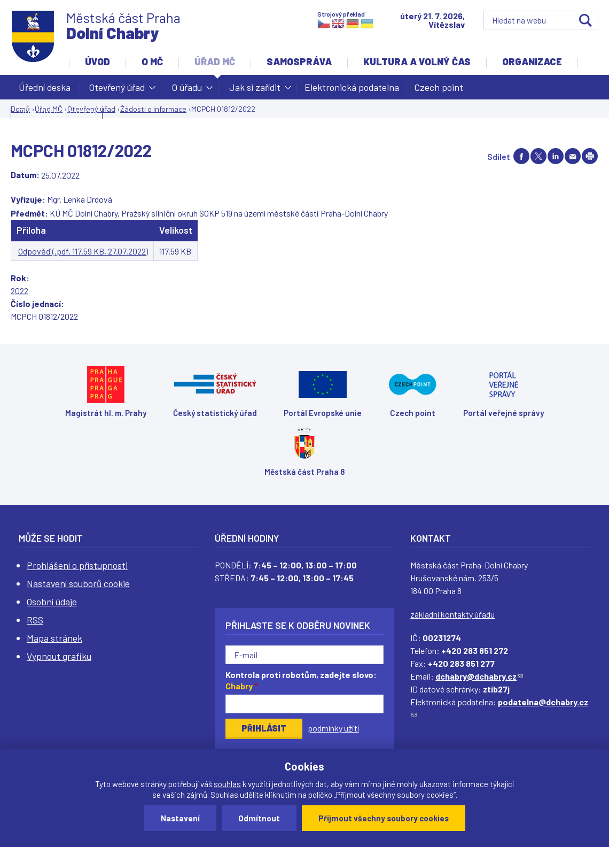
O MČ (152, 61)
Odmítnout (259, 818)
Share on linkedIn (556, 156)
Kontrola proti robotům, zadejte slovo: (301, 680)
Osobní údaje (52, 601)
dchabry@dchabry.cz (479, 676)
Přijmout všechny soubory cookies (383, 818)
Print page (590, 156)
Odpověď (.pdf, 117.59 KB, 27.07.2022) (83, 251)
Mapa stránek (54, 638)
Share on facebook (521, 156)
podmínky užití (333, 728)
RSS (35, 620)
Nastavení (180, 818)
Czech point (439, 87)
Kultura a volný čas (417, 61)
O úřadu (187, 90)
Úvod (97, 61)
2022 (19, 291)
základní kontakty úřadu (452, 614)
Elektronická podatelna (351, 87)
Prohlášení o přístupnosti (77, 565)
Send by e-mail (573, 156)
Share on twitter (538, 156)
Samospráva (299, 61)
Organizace (532, 61)
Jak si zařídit (254, 90)
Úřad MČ (214, 61)
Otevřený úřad (117, 90)
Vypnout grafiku (59, 656)
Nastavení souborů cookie (78, 583)
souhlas (227, 784)
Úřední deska (45, 87)
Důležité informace (57, 112)
